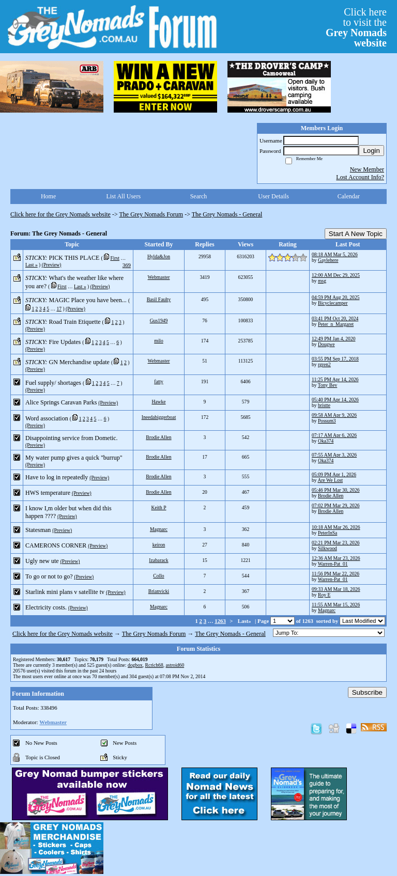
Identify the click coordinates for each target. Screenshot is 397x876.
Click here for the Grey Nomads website (60, 214)
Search (198, 196)
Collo (158, 575)
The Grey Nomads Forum (151, 214)
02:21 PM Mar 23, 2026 (335, 542)
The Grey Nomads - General (227, 214)
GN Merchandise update (79, 362)
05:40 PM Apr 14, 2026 (335, 399)
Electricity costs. (46, 607)
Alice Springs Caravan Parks (61, 402)
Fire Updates (65, 342)
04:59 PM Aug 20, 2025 (336, 297)
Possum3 (327, 421)
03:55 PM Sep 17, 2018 (335, 359)
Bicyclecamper (333, 303)
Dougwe (326, 344)
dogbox (135, 665)
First (114, 258)
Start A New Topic (356, 234)
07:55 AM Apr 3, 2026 (334, 455)
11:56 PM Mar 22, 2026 (335, 573)
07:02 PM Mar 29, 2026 (335, 505)
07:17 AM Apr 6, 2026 (334, 435)
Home (48, 196)
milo (158, 340)
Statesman (38, 530)
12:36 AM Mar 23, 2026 (336, 558)
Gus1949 (159, 320)
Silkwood (327, 548)
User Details (273, 196)
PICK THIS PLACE (74, 257)
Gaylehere (328, 260)
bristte (324, 405)
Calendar (349, 196)
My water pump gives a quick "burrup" (74, 457)
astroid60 (174, 665)
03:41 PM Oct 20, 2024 (335, 318)
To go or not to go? (48, 576)
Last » (31, 265)
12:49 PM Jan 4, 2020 (333, 338)
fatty (158, 381)
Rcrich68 (154, 665)
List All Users (123, 196)
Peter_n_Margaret (336, 324)
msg (322, 281)
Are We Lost (330, 480)
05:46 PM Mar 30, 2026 (335, 490)
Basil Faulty (159, 299)
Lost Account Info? (360, 177)
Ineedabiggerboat (159, 417)
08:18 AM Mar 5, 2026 (335, 254)
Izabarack (158, 560)
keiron (158, 545)
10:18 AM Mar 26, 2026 (336, 527)
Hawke (158, 401)
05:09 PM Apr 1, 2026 (334, 474)
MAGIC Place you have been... (88, 300)
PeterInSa (327, 533)
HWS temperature (47, 492)
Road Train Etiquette (75, 321)
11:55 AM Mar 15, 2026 (336, 604)
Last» (245, 621)
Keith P (158, 507)
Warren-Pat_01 (333, 564)
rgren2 (324, 364)
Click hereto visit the (356, 27)
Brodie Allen (158, 437)
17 (59, 308)
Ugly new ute (42, 561)
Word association (46, 418)
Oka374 (325, 441)
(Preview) (52, 265)
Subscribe (367, 692)
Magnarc (158, 529)
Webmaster (159, 277)
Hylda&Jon (158, 256)
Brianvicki (159, 591)
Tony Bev (327, 385)
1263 (220, 621)
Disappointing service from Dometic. (71, 438)
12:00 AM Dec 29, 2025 (336, 275)
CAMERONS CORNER (55, 545)
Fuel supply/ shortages (53, 382)
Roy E (324, 595)
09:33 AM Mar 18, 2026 (336, 589)
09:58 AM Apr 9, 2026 (334, 415)
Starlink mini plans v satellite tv (64, 592)
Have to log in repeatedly (56, 477)
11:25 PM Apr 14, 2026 (335, 379)
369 (127, 265)
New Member (367, 169)
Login (371, 150)
